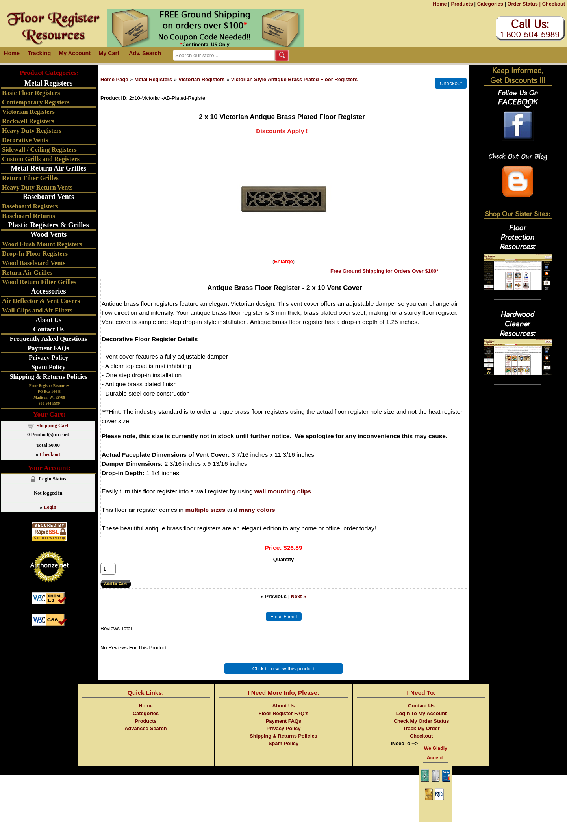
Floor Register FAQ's (284, 713)
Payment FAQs (48, 348)
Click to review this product (283, 668)
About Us (48, 320)
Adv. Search (145, 53)
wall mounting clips (282, 491)
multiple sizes (205, 509)
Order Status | (524, 4)
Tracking (39, 53)
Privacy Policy (48, 358)
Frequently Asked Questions (48, 339)
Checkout (553, 4)
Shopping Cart (53, 425)
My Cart (108, 53)
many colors (257, 509)
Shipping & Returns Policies (48, 376)
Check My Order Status (421, 721)
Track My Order (421, 728)
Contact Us (48, 329)
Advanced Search (145, 728)
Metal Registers (153, 79)
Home (440, 4)
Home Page (114, 79)
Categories (490, 4)
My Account (75, 53)
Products (461, 4)
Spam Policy (49, 367)
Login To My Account (421, 713)
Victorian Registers (201, 79)
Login (50, 507)
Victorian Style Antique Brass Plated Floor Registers (294, 79)
